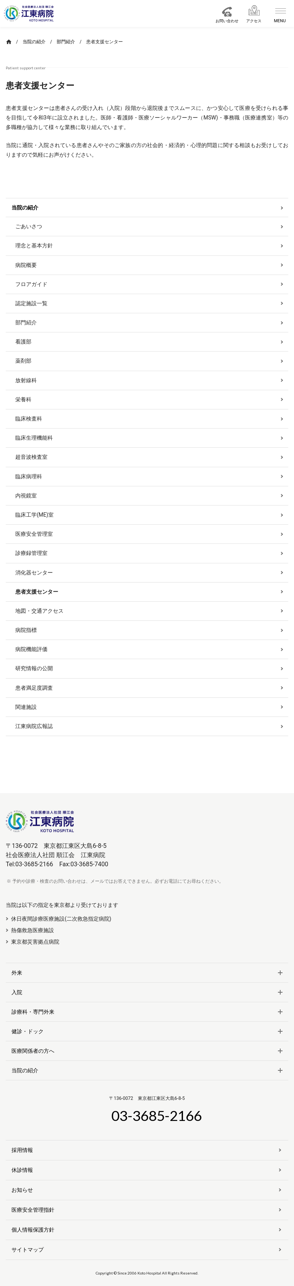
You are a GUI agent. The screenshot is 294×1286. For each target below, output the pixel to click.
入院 (16, 992)
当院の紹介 (24, 1070)
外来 (16, 972)
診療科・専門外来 (32, 1011)
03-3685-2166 (156, 1115)
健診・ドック (27, 1031)
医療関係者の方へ (32, 1051)
